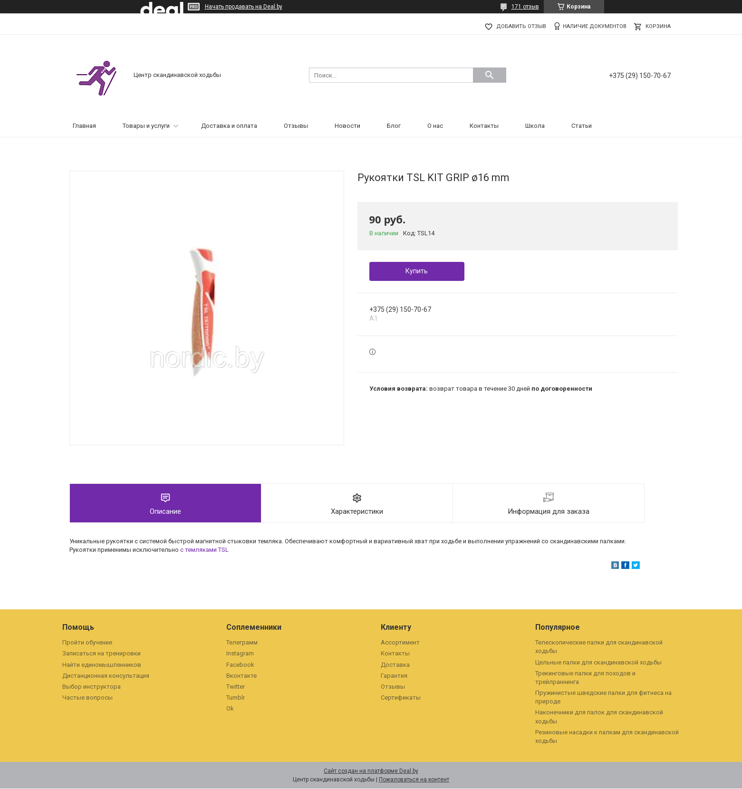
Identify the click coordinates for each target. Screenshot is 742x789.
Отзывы (296, 125)
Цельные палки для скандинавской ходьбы (598, 662)
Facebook (240, 665)
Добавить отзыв (521, 26)
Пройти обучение (87, 642)
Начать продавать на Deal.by (243, 6)
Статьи (581, 125)
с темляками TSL (204, 550)
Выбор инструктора (91, 687)
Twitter (235, 687)
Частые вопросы (87, 698)
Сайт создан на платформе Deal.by (371, 771)
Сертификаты (401, 698)
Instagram (240, 653)
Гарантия (394, 676)
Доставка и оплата (229, 125)
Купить (416, 271)
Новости (347, 125)
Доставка (395, 665)
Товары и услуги (146, 125)
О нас (435, 125)
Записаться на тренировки (101, 653)
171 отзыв (525, 6)
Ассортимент (400, 642)
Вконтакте (241, 676)
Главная (84, 125)
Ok (230, 708)
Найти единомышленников (101, 665)
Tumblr (235, 698)
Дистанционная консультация (105, 676)
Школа (535, 125)
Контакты (484, 125)
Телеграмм (242, 642)
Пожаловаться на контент (414, 780)
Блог (394, 125)
